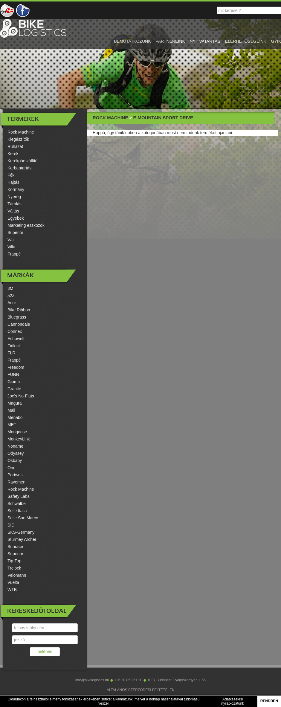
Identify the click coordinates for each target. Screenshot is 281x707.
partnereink (170, 41)
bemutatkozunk (132, 41)
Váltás (13, 211)
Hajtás (13, 182)
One (11, 467)
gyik (276, 41)
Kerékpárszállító (22, 160)
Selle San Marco (22, 517)
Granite (14, 388)
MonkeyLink (18, 439)
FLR (11, 353)
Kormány (15, 189)
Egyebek (15, 218)
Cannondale (18, 324)
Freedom (15, 367)
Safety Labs (18, 496)
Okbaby (14, 460)
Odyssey (15, 453)
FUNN (13, 374)
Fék (10, 175)
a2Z (11, 295)
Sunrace (15, 546)
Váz (11, 239)
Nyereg (14, 196)
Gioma (13, 381)
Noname (15, 446)
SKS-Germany (20, 532)
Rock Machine (20, 132)
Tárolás (14, 203)
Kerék (13, 153)
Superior (15, 232)
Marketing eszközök (26, 225)
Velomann (16, 575)
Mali (11, 410)
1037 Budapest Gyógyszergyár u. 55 (176, 680)
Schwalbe (16, 503)
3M (10, 288)
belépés (44, 651)
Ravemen (16, 482)
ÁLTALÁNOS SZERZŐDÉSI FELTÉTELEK (141, 690)
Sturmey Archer (21, 539)
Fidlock (14, 345)
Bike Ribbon (18, 309)
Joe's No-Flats (20, 396)
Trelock (14, 568)
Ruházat (15, 146)
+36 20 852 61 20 (128, 680)
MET (11, 424)
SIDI (11, 525)
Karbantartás (19, 168)
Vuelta (13, 582)
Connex (14, 331)
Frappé (14, 254)
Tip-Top (14, 560)
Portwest (15, 474)
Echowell (15, 338)
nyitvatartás (205, 41)
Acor (11, 302)
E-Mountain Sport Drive (163, 117)
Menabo (15, 417)
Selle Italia (17, 510)
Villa (11, 246)
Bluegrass (16, 317)
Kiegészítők (18, 139)
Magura (14, 403)
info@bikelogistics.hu (92, 680)
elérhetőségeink (245, 41)
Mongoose (17, 431)
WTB (12, 589)
